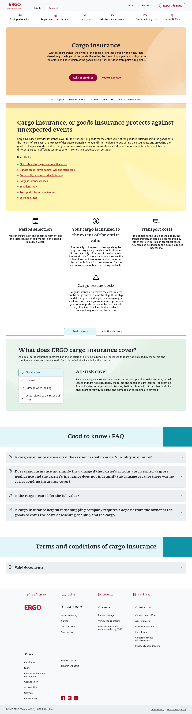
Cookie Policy (30, 698)
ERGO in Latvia (68, 660)
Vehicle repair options (109, 621)
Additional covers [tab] (112, 331)
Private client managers (147, 646)
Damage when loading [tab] (36, 388)
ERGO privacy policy (176, 709)
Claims (68, 594)
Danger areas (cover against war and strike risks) (48, 169)
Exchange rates (29, 197)
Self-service (36, 594)
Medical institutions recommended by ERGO (110, 628)
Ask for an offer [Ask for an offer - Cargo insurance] (83, 77)
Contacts (131, 5)
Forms (27, 668)
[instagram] (70, 698)
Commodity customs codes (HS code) (41, 175)
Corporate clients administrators (144, 639)
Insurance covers (98, 99)
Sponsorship (67, 632)
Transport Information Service (37, 192)
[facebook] (63, 698)
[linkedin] (76, 698)
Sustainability (68, 626)
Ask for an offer (143, 621)
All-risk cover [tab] (31, 372)
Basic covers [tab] (80, 331)
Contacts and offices (146, 615)
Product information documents (34, 675)
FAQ (113, 99)
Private (37, 8)
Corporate (54, 8)
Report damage (172, 5)
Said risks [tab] (29, 380)
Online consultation (145, 626)
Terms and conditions (130, 99)
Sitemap (28, 693)
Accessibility (30, 687)
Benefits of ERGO (77, 99)
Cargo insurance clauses (34, 181)
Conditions (141, 594)
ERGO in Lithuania (70, 666)
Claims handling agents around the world (43, 164)
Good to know (31, 682)
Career (64, 621)
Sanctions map (28, 186)
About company (69, 615)
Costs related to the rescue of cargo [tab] (40, 397)
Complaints (141, 632)
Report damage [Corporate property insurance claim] (111, 77)
